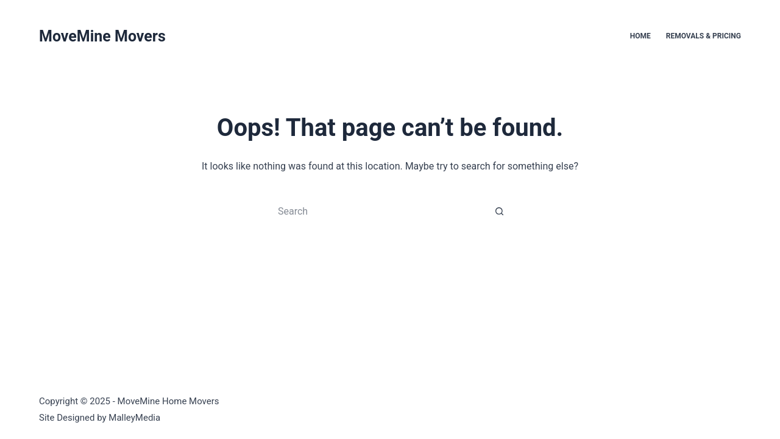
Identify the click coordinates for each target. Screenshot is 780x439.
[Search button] (500, 211)
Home (640, 36)
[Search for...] (378, 211)
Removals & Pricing (703, 36)
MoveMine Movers (102, 36)
